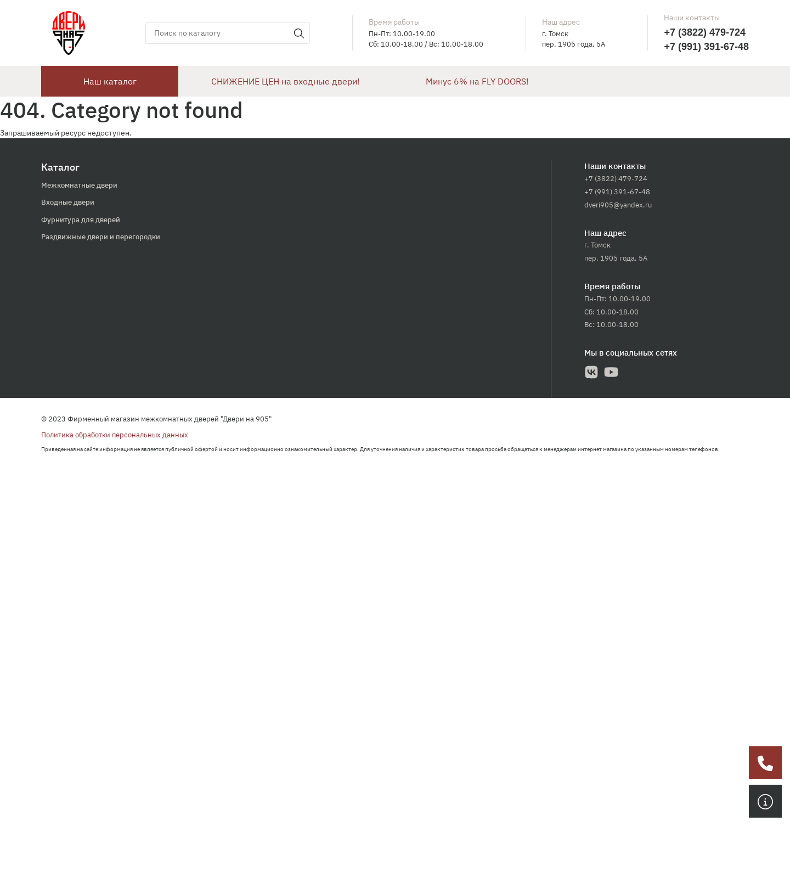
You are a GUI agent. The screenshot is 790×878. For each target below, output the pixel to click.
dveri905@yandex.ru (618, 205)
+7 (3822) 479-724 (705, 32)
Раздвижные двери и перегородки (100, 236)
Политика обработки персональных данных (114, 435)
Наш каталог (110, 81)
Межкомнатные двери (79, 185)
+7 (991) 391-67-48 (706, 46)
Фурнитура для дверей (80, 219)
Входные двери (67, 202)
